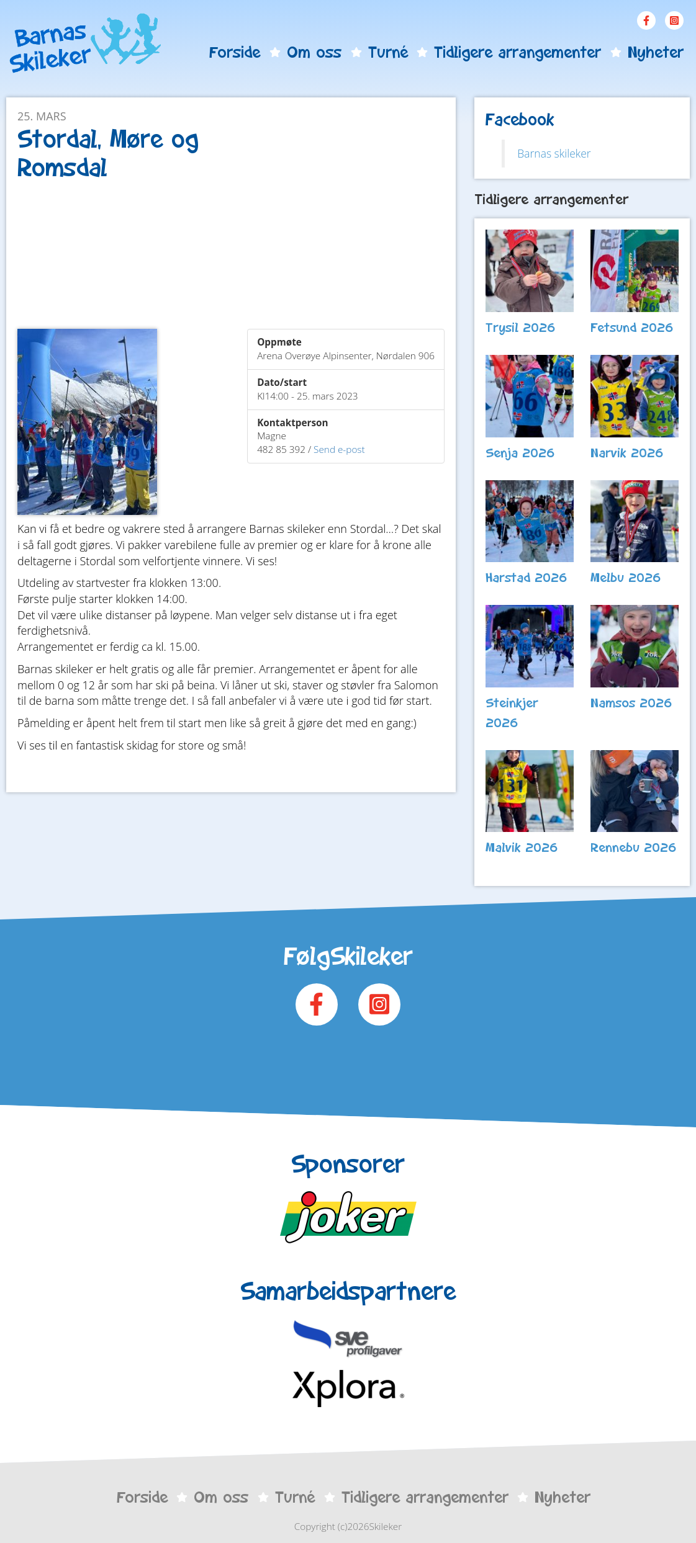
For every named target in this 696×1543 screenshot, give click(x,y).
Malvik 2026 (522, 847)
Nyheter (656, 52)
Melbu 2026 (625, 578)
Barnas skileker (553, 153)
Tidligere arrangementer (517, 52)
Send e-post (339, 449)
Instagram (674, 20)
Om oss (314, 52)
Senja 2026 (520, 453)
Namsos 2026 (631, 703)
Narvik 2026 (627, 453)
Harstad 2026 (526, 578)
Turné (388, 52)
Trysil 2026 (521, 328)
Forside (234, 52)
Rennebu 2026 (633, 847)
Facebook (646, 20)
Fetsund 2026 (632, 328)
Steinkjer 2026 (512, 712)
